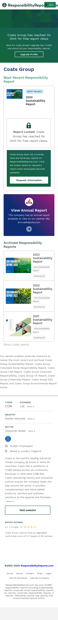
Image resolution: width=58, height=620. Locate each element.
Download (38, 276)
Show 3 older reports (16, 344)
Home (10, 573)
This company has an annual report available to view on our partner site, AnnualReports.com (29, 219)
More (29, 406)
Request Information (29, 180)
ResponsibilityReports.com (37, 565)
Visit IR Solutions (18, 578)
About (19, 573)
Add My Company (39, 578)
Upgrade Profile (29, 54)
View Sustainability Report (41, 268)
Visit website (27, 510)
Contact (30, 573)
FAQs (39, 573)
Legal (48, 573)
